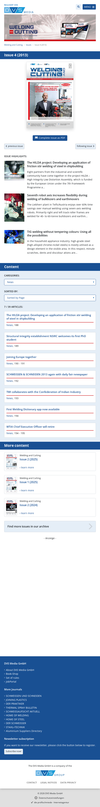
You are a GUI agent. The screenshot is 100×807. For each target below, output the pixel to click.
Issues (28, 44)
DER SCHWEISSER (16, 723)
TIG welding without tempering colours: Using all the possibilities (59, 233)
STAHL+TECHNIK (15, 727)
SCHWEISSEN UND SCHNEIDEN (24, 695)
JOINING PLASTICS (16, 699)
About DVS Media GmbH (20, 670)
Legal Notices (48, 782)
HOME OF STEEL (15, 719)
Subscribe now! (13, 751)
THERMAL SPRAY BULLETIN (21, 707)
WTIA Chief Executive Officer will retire (30, 426)
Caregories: (12, 275)
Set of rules (12, 677)
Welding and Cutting (13, 44)
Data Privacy (68, 782)
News (9, 325)
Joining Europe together (21, 357)
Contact (32, 782)
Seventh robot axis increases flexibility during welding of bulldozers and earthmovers (57, 197)
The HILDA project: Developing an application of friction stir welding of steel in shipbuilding (58, 164)
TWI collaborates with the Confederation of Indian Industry (43, 392)
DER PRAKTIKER (15, 703)
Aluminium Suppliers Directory (24, 731)
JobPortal (11, 681)
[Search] (78, 7)
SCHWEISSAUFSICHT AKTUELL (23, 711)
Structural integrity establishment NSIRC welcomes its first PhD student (46, 337)
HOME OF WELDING (17, 715)
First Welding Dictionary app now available (33, 409)
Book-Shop (12, 673)
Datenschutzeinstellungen (51, 797)
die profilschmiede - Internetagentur (51, 802)
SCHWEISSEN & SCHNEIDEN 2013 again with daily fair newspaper (46, 374)
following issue (85, 146)
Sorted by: (11, 291)
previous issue (14, 146)
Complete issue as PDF (50, 137)
